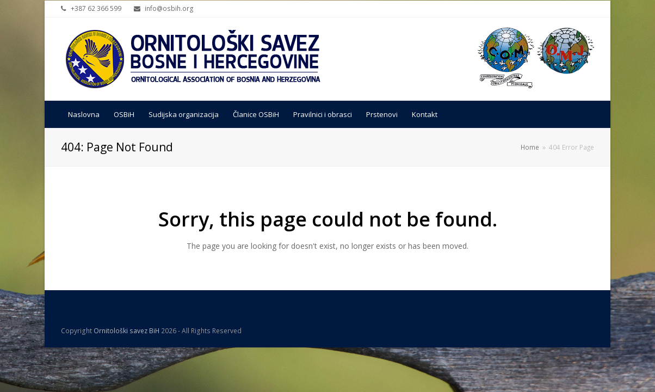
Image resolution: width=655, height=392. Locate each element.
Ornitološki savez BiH (126, 330)
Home (530, 147)
